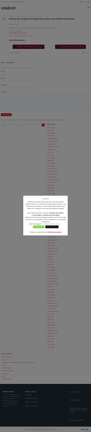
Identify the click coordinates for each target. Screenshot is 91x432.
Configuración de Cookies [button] (51, 224)
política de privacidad (51, 215)
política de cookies (57, 213)
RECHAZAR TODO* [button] (51, 227)
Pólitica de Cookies (55, 232)
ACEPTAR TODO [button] (38, 227)
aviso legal (37, 215)
